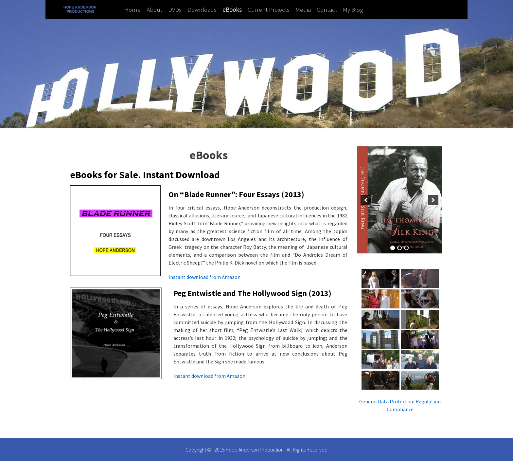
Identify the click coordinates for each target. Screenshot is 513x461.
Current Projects (269, 9)
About (154, 9)
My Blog (353, 9)
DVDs (175, 9)
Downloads (202, 9)
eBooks (232, 9)
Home (132, 9)
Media (303, 9)
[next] (433, 200)
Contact (327, 9)
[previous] (366, 200)
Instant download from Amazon (204, 277)
